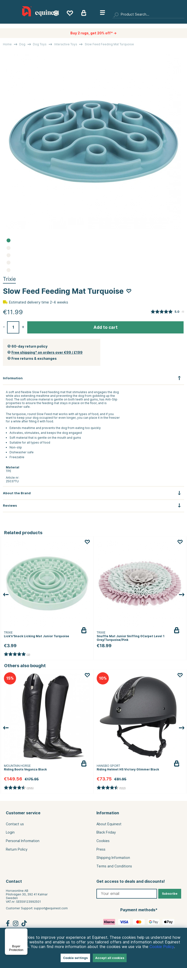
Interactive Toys (65, 44)
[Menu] (25, 931)
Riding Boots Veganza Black (25, 769)
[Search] (148, 14)
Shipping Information (113, 858)
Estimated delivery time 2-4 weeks (38, 302)
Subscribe (170, 893)
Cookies (103, 841)
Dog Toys (40, 44)
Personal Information (22, 841)
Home (7, 44)
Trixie (9, 279)
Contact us (15, 824)
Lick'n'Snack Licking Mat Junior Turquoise (36, 636)
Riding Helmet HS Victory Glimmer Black (128, 769)
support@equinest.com (51, 908)
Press (100, 849)
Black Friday (106, 832)
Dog (22, 44)
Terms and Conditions (114, 866)
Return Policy (17, 849)
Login (10, 832)
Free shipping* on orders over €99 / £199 (47, 352)
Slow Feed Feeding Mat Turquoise (109, 44)
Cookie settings (75, 958)
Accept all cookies (109, 958)
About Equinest (109, 824)
